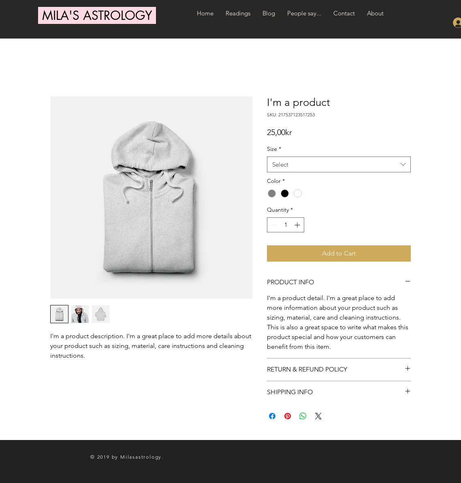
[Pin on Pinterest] (287, 416)
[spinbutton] (285, 225)
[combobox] (339, 164)
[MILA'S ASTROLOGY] (97, 15)
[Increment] (298, 225)
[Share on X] (318, 416)
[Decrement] (273, 225)
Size (274, 148)
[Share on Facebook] (272, 416)
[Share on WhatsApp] (303, 416)
